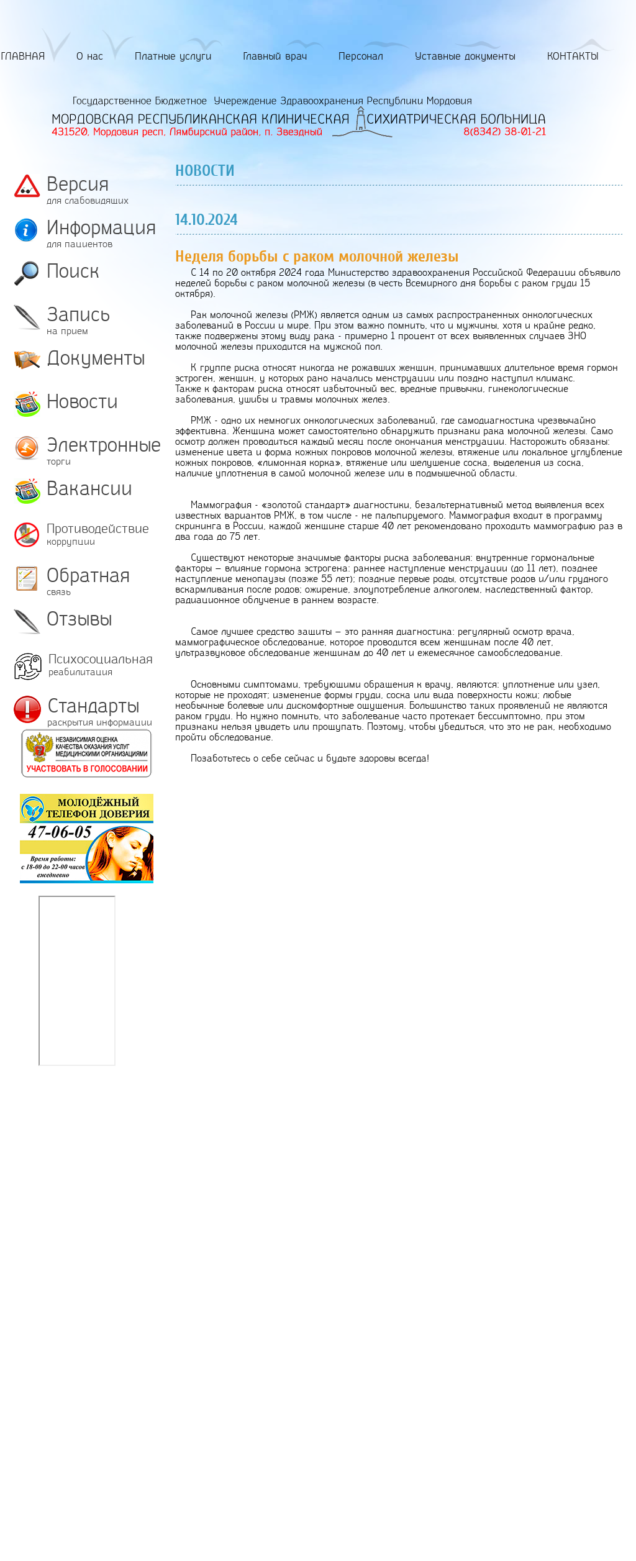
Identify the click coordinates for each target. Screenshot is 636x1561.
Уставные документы (465, 56)
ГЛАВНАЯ (23, 56)
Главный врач (275, 56)
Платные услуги (173, 56)
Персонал (360, 56)
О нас (89, 56)
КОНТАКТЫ (573, 56)
